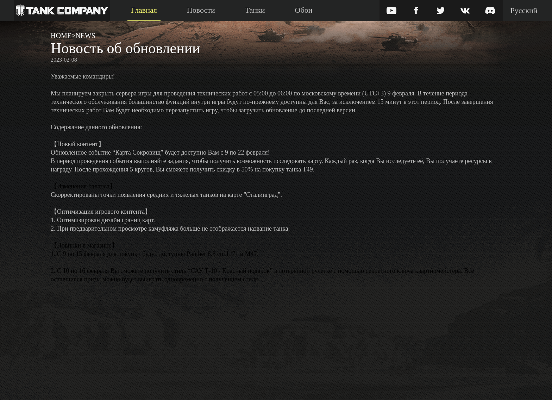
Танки (255, 10)
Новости (201, 10)
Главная (144, 10)
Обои (304, 10)
